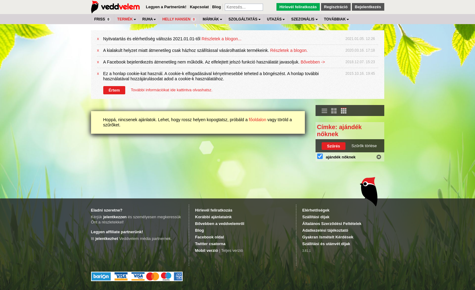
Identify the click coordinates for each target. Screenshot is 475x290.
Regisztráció (336, 7)
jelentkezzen (115, 217)
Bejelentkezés (368, 7)
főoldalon (257, 119)
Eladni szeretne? (106, 210)
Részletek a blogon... (222, 38)
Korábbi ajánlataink (213, 217)
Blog (216, 7)
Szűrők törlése (364, 145)
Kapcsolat (199, 7)
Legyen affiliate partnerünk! (117, 232)
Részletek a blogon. (289, 50)
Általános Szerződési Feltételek (332, 223)
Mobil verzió (206, 250)
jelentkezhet (106, 238)
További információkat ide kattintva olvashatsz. (171, 90)
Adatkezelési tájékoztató (325, 230)
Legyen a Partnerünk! (166, 7)
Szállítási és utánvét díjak (326, 243)
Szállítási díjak (316, 217)
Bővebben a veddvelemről (219, 223)
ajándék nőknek (341, 157)
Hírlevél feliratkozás (298, 7)
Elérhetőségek (316, 210)
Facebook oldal (209, 237)
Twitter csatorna (210, 243)
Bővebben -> (313, 62)
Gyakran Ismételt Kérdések (327, 237)
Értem (114, 90)
